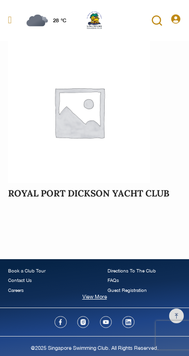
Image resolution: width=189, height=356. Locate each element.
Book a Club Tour (26, 270)
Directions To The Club (132, 270)
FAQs (113, 280)
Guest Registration (127, 290)
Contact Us (20, 280)
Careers (16, 290)
